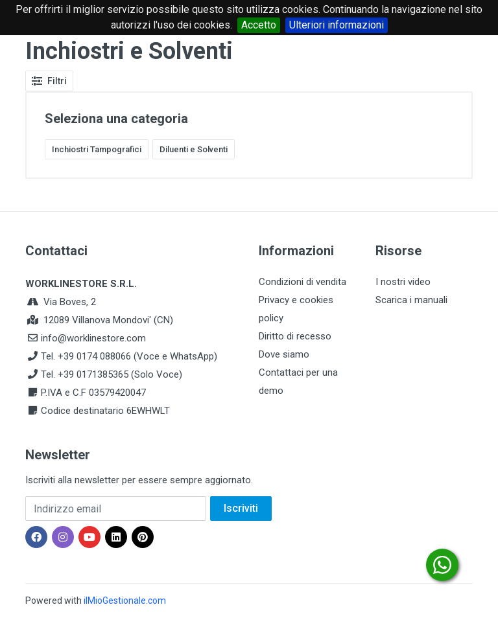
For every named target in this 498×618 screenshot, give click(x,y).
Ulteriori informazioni (336, 25)
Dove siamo (284, 354)
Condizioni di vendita (302, 282)
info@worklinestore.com (93, 338)
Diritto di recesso (295, 336)
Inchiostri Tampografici (96, 149)
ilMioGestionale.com (125, 600)
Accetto (258, 25)
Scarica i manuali (411, 300)
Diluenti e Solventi (194, 149)
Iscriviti (241, 508)
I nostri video (403, 282)
